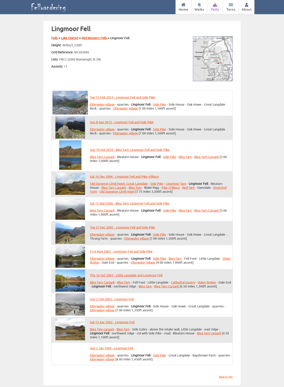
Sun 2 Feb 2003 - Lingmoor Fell (112, 299)
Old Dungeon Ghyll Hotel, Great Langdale (119, 184)
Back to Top (226, 377)
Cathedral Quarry (183, 283)
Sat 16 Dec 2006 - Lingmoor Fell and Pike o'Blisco (124, 177)
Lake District (69, 38)
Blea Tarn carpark (102, 329)
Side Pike (159, 105)
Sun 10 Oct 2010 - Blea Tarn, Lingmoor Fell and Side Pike (129, 150)
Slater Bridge (207, 283)
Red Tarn (188, 188)
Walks (199, 7)
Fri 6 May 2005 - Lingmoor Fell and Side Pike (121, 252)
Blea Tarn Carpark (102, 157)
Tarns (231, 7)
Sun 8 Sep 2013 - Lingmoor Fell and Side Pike (121, 122)
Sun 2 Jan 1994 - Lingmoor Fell (111, 348)
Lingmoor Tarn (176, 184)
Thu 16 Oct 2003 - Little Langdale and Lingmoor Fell (126, 275)
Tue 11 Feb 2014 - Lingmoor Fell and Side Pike (122, 98)
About (246, 7)
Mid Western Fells (94, 38)
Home (183, 7)
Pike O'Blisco (171, 188)
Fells (215, 7)
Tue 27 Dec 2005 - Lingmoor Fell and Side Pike (122, 228)
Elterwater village (102, 105)
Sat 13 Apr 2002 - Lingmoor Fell (112, 322)
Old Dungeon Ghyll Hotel (117, 192)
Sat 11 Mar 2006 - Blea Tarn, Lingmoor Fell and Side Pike (129, 204)
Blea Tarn (185, 157)
